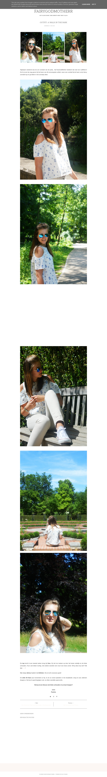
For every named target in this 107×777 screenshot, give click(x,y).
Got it (94, 4)
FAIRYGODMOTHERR (53, 11)
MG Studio (64, 774)
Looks (59, 25)
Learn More (86, 4)
